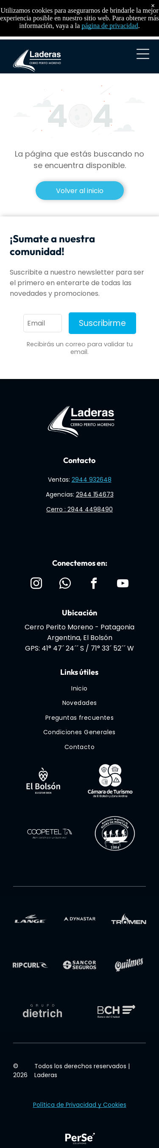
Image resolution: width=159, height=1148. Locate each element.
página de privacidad (109, 25)
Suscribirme (102, 323)
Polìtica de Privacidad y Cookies (79, 1104)
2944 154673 (95, 494)
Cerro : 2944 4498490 (79, 509)
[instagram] (36, 584)
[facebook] (94, 584)
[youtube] (122, 584)
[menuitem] (79, 688)
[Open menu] (143, 54)
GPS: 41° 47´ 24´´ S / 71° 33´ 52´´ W (79, 648)
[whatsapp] (64, 584)
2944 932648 (92, 479)
